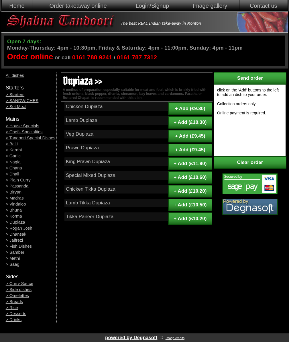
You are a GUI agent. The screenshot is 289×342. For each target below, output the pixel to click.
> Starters (15, 94)
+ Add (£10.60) (190, 177)
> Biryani (14, 191)
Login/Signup (152, 6)
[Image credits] (175, 338)
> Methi (13, 258)
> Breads (14, 301)
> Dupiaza (15, 222)
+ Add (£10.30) (190, 122)
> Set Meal (16, 106)
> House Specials (22, 125)
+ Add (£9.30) (190, 108)
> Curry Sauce (19, 283)
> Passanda (17, 185)
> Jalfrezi (14, 240)
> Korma (14, 216)
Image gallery (210, 6)
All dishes (15, 75)
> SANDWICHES (22, 100)
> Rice (12, 307)
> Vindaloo (16, 204)
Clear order (250, 162)
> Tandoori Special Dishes (31, 137)
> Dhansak (16, 234)
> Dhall (12, 173)
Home (16, 6)
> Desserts (16, 313)
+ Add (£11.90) (190, 163)
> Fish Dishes (19, 246)
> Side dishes (19, 289)
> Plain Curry (18, 179)
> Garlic (13, 155)
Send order (250, 78)
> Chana (14, 167)
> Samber (15, 252)
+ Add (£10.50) (190, 205)
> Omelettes (17, 295)
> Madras (15, 198)
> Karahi (14, 149)
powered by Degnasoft (131, 337)
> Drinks (13, 319)
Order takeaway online (78, 6)
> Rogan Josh (19, 228)
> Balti (12, 143)
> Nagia (13, 161)
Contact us (263, 6)
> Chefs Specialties (24, 131)
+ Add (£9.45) (190, 136)
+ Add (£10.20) (190, 191)
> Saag (12, 264)
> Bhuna (14, 210)
